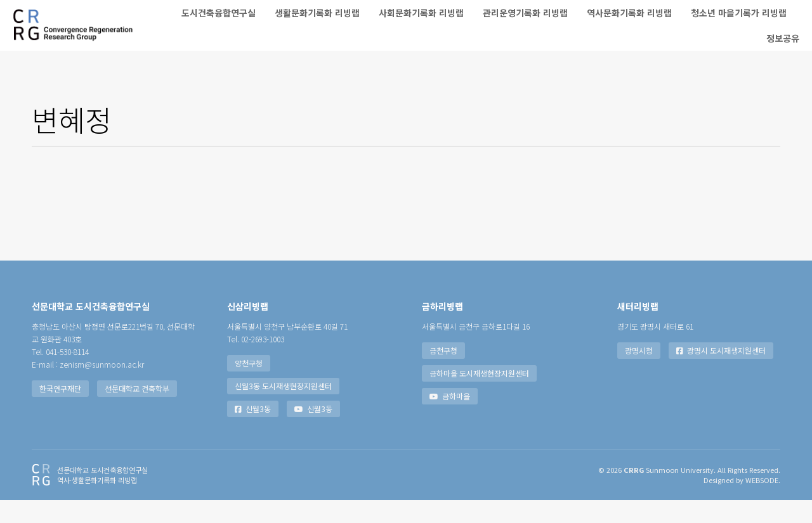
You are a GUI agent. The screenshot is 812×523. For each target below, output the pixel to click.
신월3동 (253, 431)
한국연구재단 (60, 411)
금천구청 (443, 373)
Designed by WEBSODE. (742, 503)
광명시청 (639, 373)
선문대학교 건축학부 (137, 411)
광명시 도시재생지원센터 (721, 373)
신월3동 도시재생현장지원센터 (283, 408)
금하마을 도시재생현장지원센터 (479, 396)
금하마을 (449, 418)
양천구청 (249, 385)
